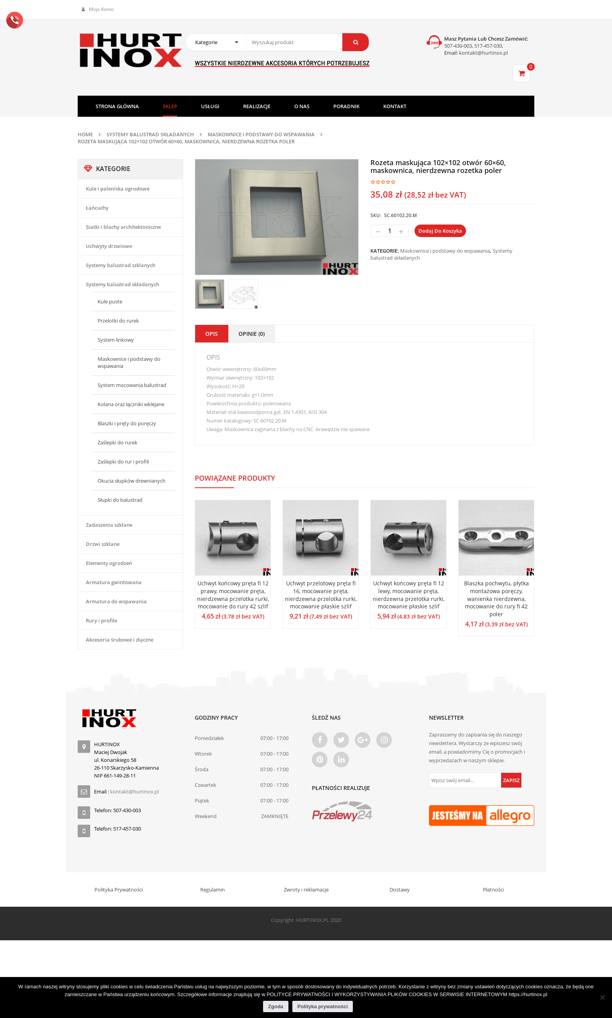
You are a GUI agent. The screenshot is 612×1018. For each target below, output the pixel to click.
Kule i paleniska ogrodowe (117, 188)
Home (85, 134)
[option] (276, 217)
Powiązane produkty (235, 478)
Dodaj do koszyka (440, 230)
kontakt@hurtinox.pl (483, 52)
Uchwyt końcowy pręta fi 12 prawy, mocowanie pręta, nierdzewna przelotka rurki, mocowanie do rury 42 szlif (233, 594)
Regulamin (212, 889)
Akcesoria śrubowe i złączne (119, 639)
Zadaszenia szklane (109, 524)
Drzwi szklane (102, 543)
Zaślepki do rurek (117, 442)
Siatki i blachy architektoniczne (123, 226)
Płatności (493, 889)
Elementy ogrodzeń (109, 563)
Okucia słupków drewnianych (131, 480)
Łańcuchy (97, 207)
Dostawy (400, 889)
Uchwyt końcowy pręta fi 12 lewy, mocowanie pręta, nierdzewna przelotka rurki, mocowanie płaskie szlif (409, 594)
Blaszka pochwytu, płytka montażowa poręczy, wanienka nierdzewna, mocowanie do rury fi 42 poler (496, 598)
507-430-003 (458, 45)
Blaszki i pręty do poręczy (127, 423)
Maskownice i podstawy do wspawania (261, 134)
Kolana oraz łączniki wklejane (131, 404)
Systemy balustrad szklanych (120, 265)
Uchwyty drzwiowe (109, 246)
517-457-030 (488, 45)
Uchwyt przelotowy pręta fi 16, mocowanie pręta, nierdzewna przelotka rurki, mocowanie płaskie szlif (321, 594)
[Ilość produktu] (389, 231)
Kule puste (110, 301)
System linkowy (116, 339)
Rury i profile (101, 620)
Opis (211, 333)
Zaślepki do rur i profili (123, 461)
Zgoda (275, 1006)
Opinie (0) (251, 333)
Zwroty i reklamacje (306, 889)
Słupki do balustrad (120, 499)
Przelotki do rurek (118, 320)
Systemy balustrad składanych (150, 134)
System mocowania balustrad (132, 385)
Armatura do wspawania (116, 601)
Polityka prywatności (322, 1006)
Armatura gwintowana (114, 582)
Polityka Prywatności (118, 889)
